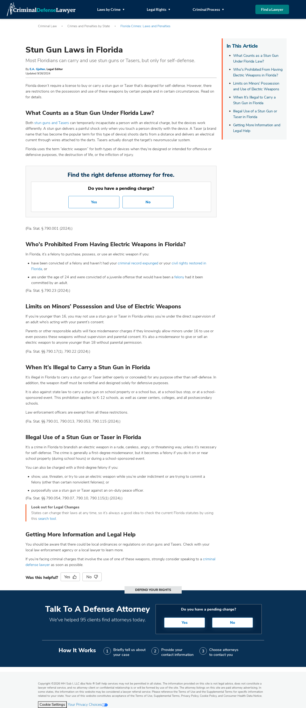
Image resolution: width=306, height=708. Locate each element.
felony (179, 277)
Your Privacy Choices (88, 704)
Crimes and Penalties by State (88, 26)
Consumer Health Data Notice (242, 696)
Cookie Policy (208, 696)
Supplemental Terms (167, 696)
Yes (94, 202)
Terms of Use (143, 696)
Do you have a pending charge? (121, 188)
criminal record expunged (138, 263)
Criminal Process (208, 9)
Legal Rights (158, 9)
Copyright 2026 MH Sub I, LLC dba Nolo (66, 684)
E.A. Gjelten (37, 69)
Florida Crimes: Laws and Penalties (145, 26)
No (148, 202)
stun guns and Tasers (51, 122)
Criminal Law (47, 26)
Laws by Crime (110, 9)
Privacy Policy (189, 696)
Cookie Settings (52, 704)
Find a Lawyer (272, 9)
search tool (47, 518)
